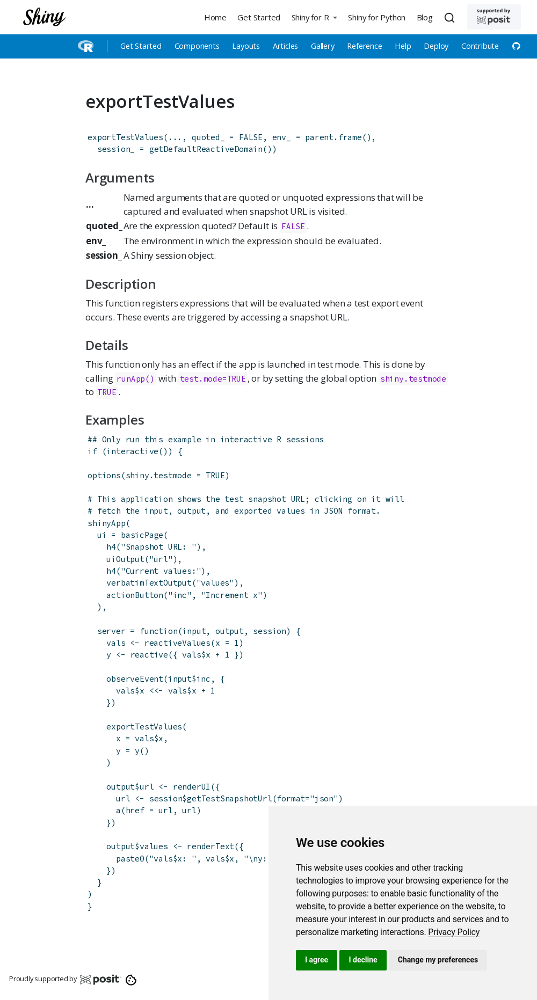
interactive (132, 451)
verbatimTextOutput (148, 583)
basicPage (142, 535)
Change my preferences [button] (438, 959)
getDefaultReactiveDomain (206, 149)
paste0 (130, 858)
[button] (314, 16)
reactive (149, 654)
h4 (111, 547)
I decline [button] (363, 959)
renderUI (192, 787)
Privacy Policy (454, 932)
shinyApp (106, 523)
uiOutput (125, 559)
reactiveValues (177, 643)
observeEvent (134, 679)
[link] (454, 932)
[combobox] (451, 17)
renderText (210, 846)
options (104, 475)
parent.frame (333, 137)
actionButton (134, 595)
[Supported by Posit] (494, 17)
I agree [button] (316, 959)
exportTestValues (125, 137)
